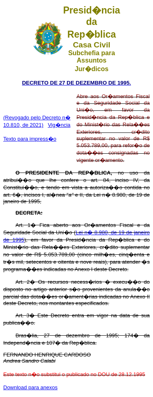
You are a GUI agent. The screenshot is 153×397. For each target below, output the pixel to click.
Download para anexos (30, 387)
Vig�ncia (59, 125)
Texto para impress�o (29, 139)
